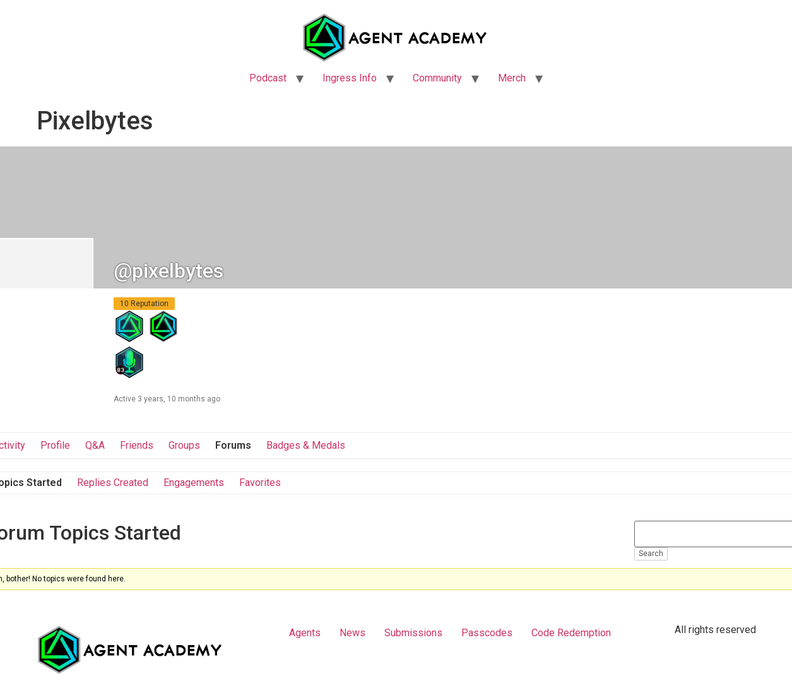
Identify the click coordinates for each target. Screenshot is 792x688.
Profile (55, 445)
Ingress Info (349, 78)
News (352, 633)
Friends (136, 445)
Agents (305, 633)
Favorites (260, 483)
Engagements (193, 483)
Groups (184, 445)
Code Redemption (571, 633)
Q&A (95, 445)
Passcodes (486, 633)
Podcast (268, 78)
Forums (233, 445)
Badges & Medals (305, 445)
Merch (512, 78)
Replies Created (112, 483)
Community (437, 78)
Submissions (413, 633)
